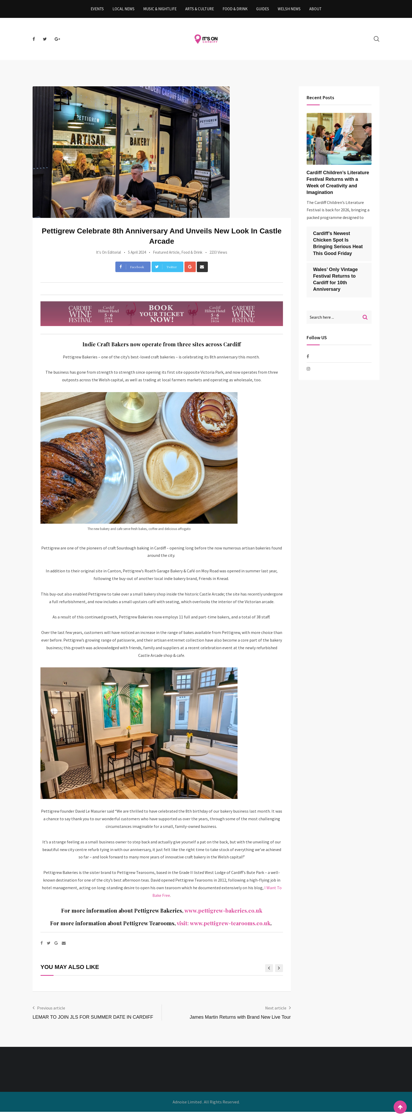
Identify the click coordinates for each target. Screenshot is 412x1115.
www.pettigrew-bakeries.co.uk (223, 913)
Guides (262, 10)
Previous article (51, 1011)
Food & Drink (235, 10)
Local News (123, 10)
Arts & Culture (199, 10)
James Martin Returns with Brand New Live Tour (240, 1020)
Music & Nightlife (160, 10)
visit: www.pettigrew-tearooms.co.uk (223, 926)
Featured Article (166, 255)
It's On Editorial (108, 255)
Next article (275, 1011)
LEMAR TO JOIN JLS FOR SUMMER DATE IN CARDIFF (93, 1020)
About (315, 10)
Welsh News (289, 10)
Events (97, 10)
